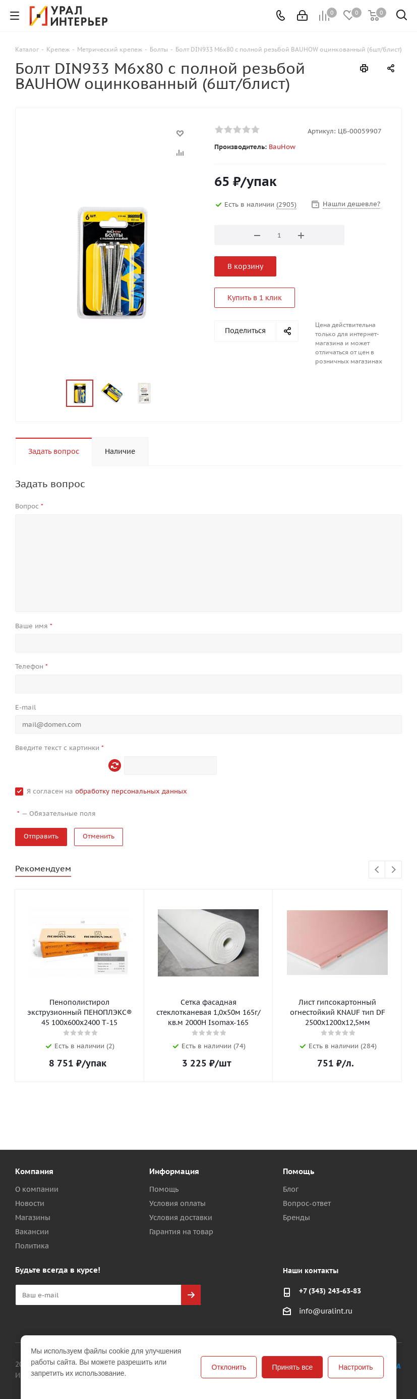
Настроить (355, 1367)
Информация (174, 1171)
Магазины (32, 1217)
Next (393, 870)
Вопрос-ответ (307, 1203)
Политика (32, 1245)
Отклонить (229, 1367)
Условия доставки (180, 1217)
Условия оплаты (177, 1203)
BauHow (282, 147)
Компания (34, 1171)
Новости (29, 1203)
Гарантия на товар (181, 1231)
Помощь (163, 1189)
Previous (377, 870)
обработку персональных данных (131, 791)
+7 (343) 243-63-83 (330, 1290)
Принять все (292, 1367)
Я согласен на (107, 791)
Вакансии (32, 1231)
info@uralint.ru (325, 1311)
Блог (291, 1189)
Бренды (296, 1217)
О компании (36, 1189)
